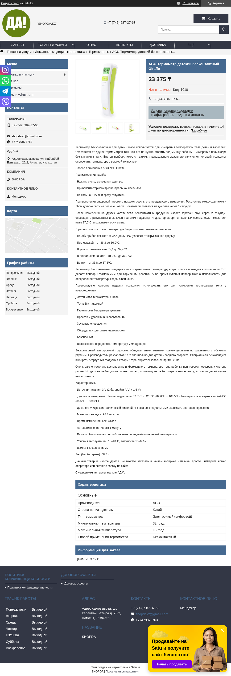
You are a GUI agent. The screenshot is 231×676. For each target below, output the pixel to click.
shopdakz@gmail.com (27, 136)
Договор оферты (76, 583)
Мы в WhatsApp (21, 95)
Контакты (124, 45)
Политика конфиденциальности (30, 587)
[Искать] (224, 29)
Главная (17, 45)
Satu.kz (135, 667)
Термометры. (99, 52)
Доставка (158, 45)
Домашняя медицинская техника (60, 52)
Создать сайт (10, 3)
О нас (91, 45)
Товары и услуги (52, 45)
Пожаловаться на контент (122, 671)
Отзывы (15, 88)
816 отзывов (190, 3)
